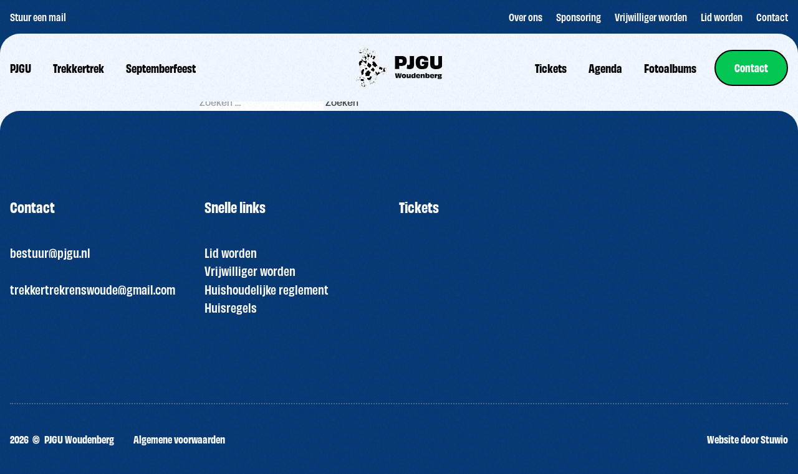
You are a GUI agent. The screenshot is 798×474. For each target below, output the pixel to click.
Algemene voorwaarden (179, 438)
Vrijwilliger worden (250, 270)
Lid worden (230, 252)
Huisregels (230, 307)
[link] (751, 68)
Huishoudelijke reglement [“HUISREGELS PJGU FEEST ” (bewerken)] (266, 289)
